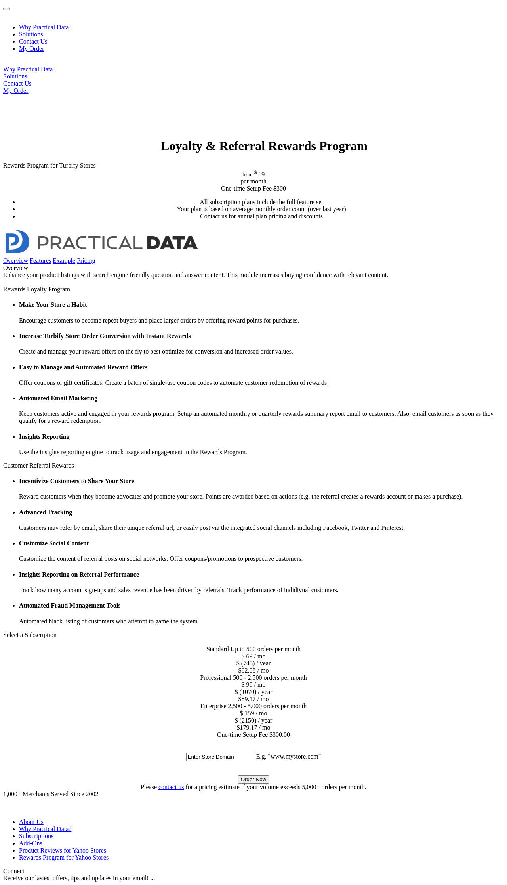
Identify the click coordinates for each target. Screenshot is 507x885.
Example (64, 260)
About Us (31, 821)
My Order (31, 48)
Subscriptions (36, 836)
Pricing (86, 260)
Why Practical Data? (45, 27)
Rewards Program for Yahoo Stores (64, 857)
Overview (15, 260)
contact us (171, 787)
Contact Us (33, 41)
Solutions (31, 34)
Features (40, 260)
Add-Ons (30, 843)
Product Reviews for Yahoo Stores (62, 850)
